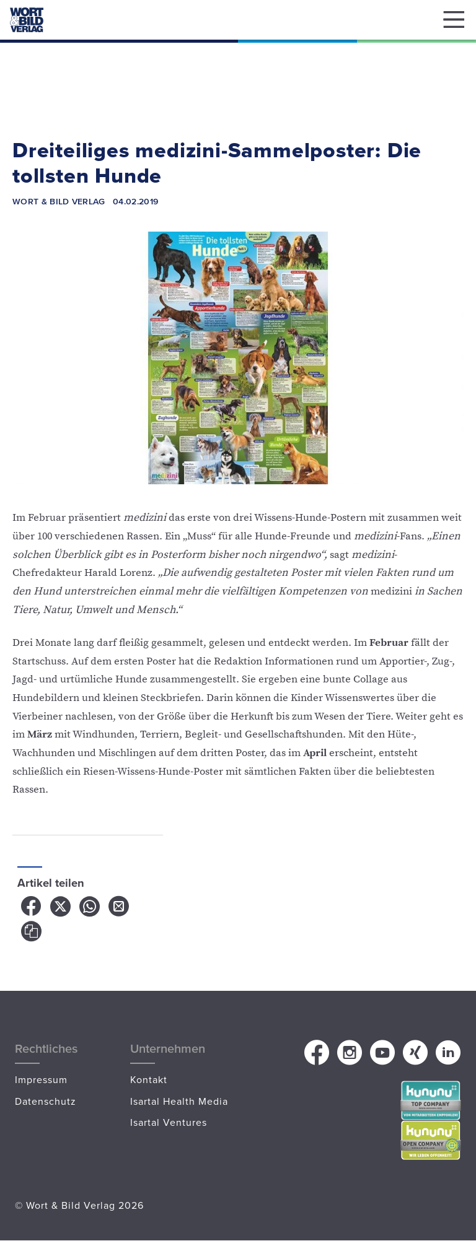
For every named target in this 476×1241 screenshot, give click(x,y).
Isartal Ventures (168, 1122)
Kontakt (148, 1079)
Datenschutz (45, 1101)
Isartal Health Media (179, 1101)
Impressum (41, 1079)
